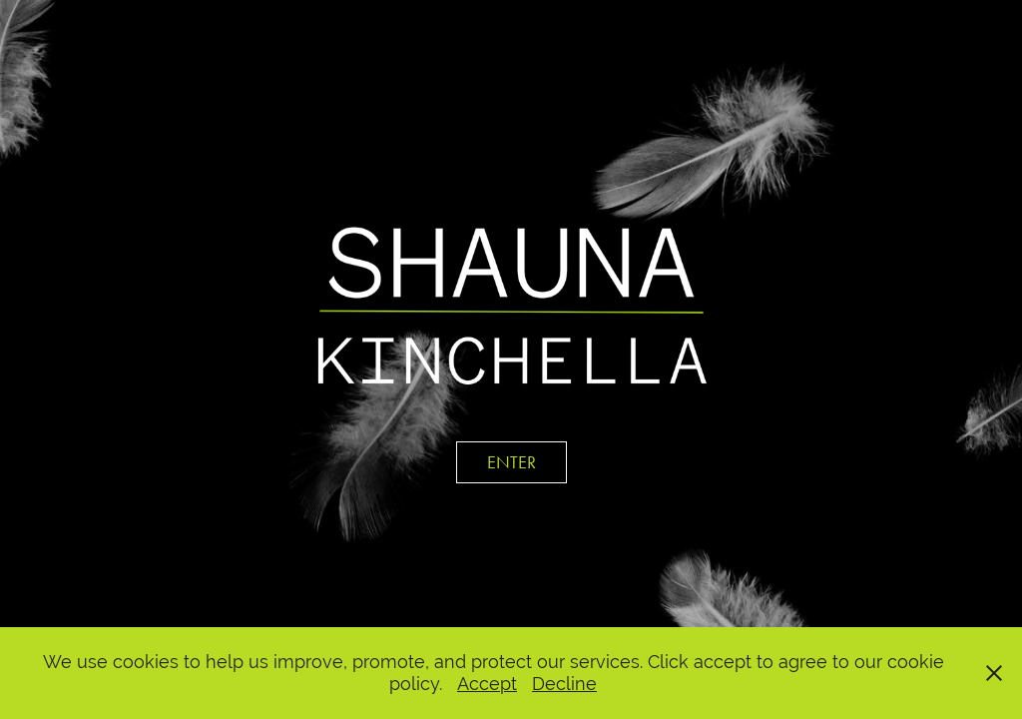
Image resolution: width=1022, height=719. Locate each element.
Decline (564, 683)
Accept (487, 683)
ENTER (511, 462)
